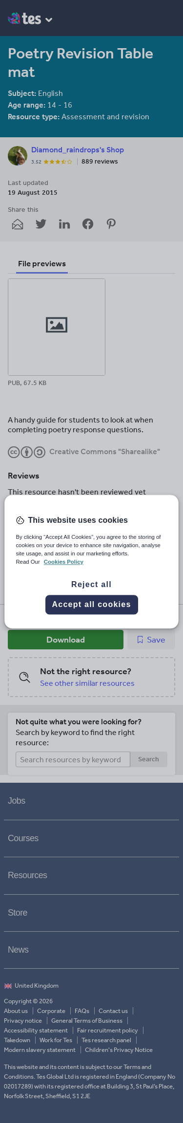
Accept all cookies (91, 604)
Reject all (91, 584)
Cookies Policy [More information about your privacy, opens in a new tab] (63, 562)
